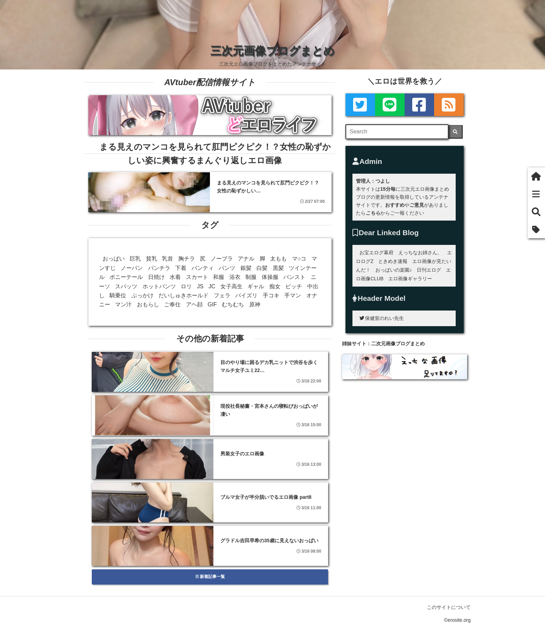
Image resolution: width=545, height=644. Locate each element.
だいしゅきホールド (183, 295)
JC (212, 286)
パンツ (227, 268)
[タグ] (536, 229)
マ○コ (299, 259)
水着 (175, 277)
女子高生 (231, 286)
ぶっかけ (142, 295)
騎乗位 (117, 295)
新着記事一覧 (210, 576)
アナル (246, 259)
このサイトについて (449, 607)
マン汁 (123, 304)
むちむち (233, 304)
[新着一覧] (536, 194)
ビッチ (293, 286)
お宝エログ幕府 (376, 252)
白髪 (262, 268)
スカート (197, 277)
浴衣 (235, 277)
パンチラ (159, 268)
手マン (292, 295)
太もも (278, 259)
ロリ (186, 286)
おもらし (148, 304)
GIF (212, 304)
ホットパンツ (159, 286)
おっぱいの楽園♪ (393, 270)
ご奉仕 (172, 304)
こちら (373, 213)
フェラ (222, 295)
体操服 (270, 277)
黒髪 (278, 268)
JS (200, 286)
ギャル (255, 286)
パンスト (294, 277)
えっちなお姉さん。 (420, 252)
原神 (254, 304)
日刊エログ (429, 270)
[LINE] (390, 104)
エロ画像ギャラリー (410, 278)
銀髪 (246, 268)
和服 (218, 277)
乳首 (167, 259)
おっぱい (114, 259)
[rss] (449, 104)
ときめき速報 (392, 261)
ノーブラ (222, 259)
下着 (180, 268)
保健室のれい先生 (381, 318)
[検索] (455, 132)
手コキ (271, 295)
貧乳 (151, 259)
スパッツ (126, 286)
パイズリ (246, 295)
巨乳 (135, 259)
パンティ (203, 268)
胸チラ (186, 259)
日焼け (156, 277)
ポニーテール (126, 277)
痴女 (274, 286)
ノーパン (132, 268)
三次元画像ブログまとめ (272, 50)
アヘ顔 (194, 304)
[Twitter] (360, 104)
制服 (251, 277)
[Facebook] (419, 104)
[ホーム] (536, 176)
